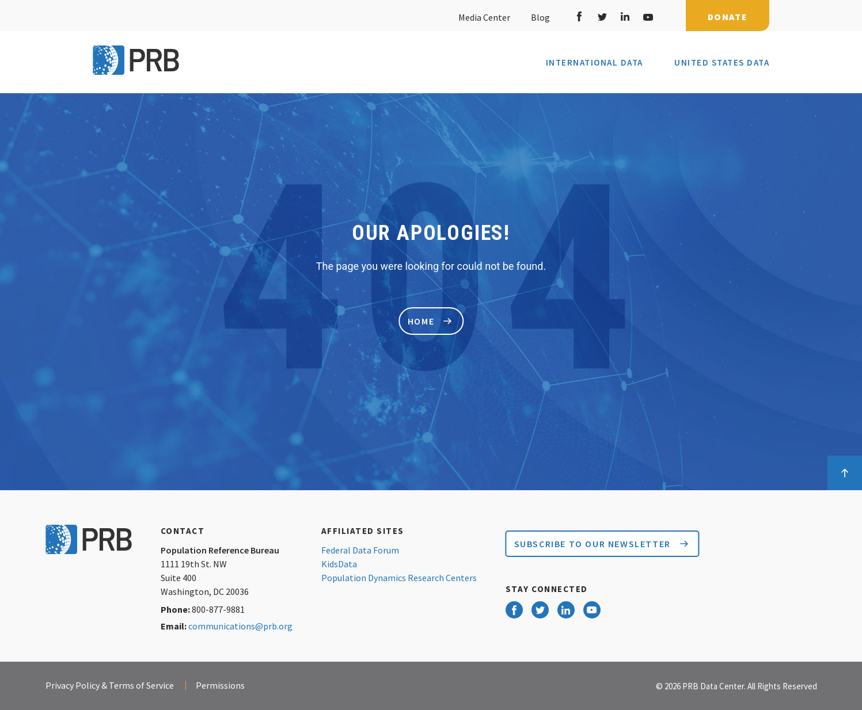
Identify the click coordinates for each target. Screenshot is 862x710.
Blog (538, 17)
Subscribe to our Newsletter (601, 543)
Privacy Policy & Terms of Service (109, 685)
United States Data (721, 62)
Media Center (484, 17)
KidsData (339, 564)
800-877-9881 (218, 609)
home (429, 321)
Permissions (220, 685)
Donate (728, 16)
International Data (594, 62)
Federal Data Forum (360, 550)
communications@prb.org (240, 626)
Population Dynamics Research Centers (399, 577)
